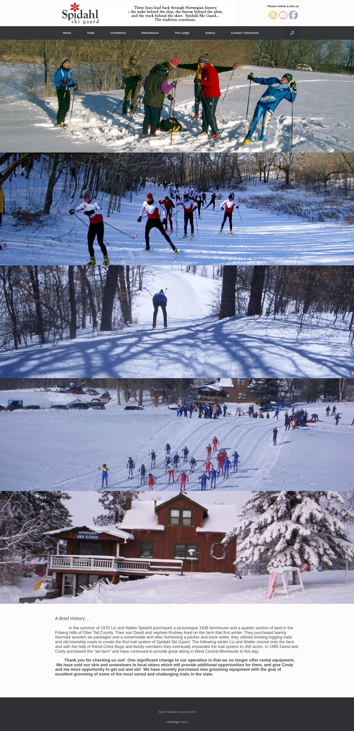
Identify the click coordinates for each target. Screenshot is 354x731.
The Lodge (182, 33)
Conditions (118, 33)
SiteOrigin (173, 722)
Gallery (210, 33)
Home (67, 33)
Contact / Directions (245, 33)
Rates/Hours (150, 33)
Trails (91, 33)
